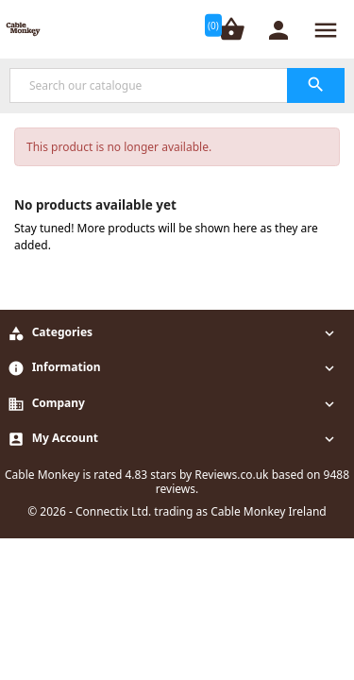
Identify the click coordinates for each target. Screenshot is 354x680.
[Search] (177, 85)
